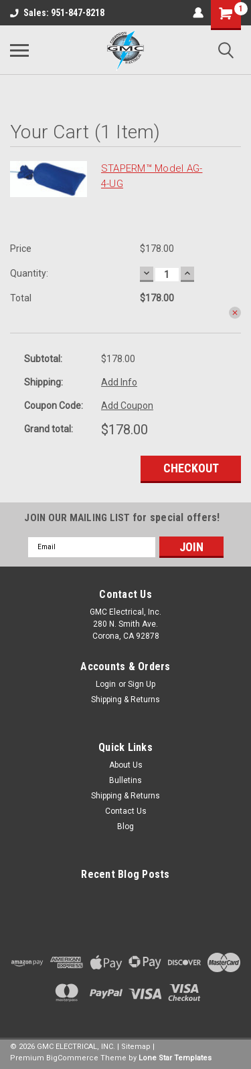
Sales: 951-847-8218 (57, 12)
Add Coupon (127, 405)
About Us (126, 765)
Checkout (191, 468)
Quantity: (29, 273)
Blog (125, 826)
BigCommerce (72, 1058)
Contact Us (126, 811)
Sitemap (136, 1046)
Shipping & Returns (125, 699)
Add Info (119, 382)
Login (106, 684)
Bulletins (125, 780)
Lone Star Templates (175, 1058)
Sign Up (141, 684)
